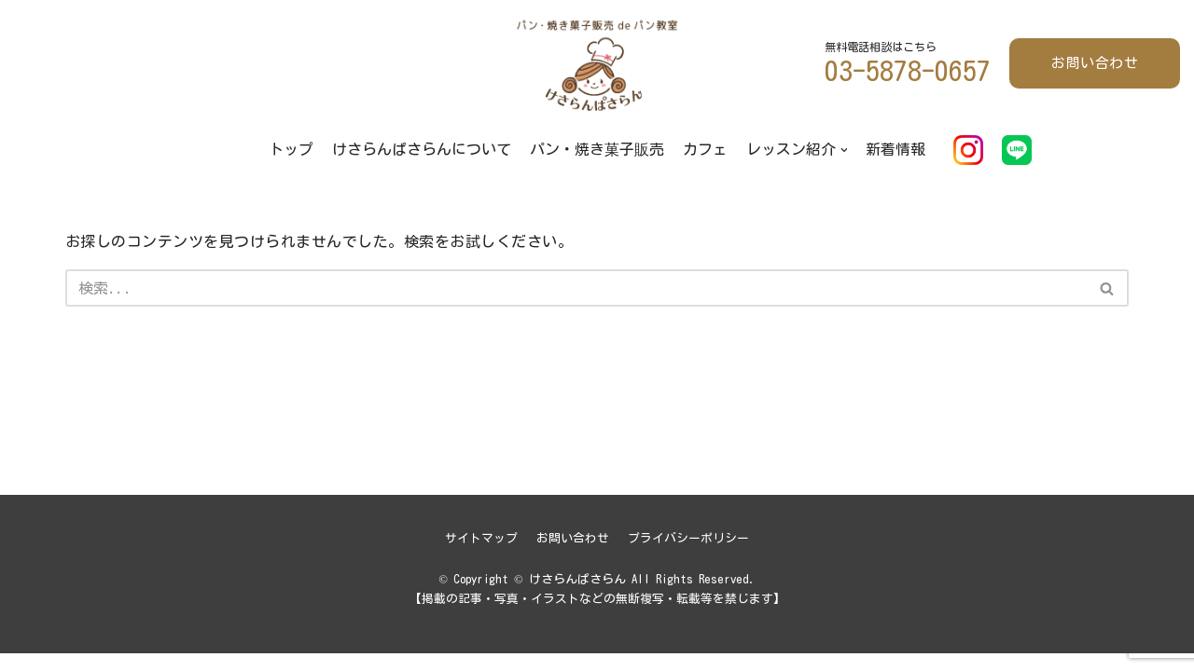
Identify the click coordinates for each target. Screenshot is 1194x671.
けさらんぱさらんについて (421, 149)
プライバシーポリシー (688, 556)
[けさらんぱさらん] (597, 64)
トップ (291, 149)
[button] (1107, 288)
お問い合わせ (1094, 63)
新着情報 (896, 149)
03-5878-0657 (908, 71)
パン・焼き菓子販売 (597, 149)
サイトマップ (481, 556)
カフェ (705, 149)
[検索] (576, 289)
